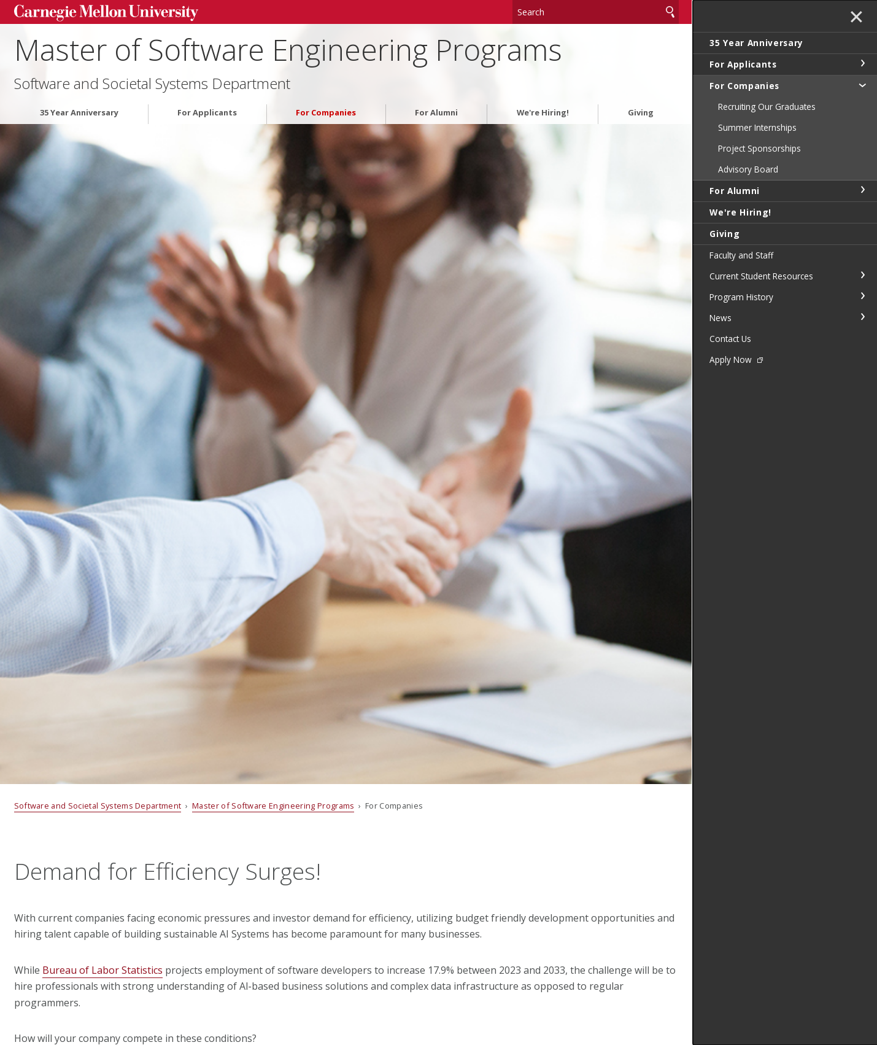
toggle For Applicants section (862, 63)
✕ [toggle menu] (856, 18)
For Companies (326, 112)
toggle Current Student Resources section (862, 275)
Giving (641, 112)
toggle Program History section (862, 296)
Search (670, 12)
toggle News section (862, 317)
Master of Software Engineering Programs (288, 49)
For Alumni (436, 112)
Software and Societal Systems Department (152, 83)
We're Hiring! (543, 112)
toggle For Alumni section (862, 190)
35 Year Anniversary (79, 112)
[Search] (595, 12)
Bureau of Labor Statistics (102, 970)
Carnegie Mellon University (106, 13)
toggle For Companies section (862, 85)
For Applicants (207, 112)
